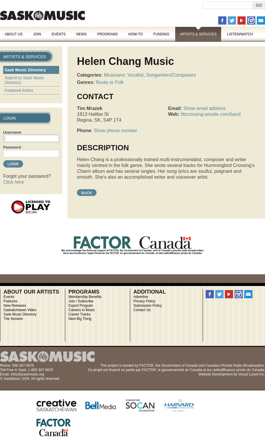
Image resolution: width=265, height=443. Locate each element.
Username (12, 132)
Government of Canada (179, 365)
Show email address (204, 108)
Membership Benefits (84, 297)
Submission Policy (147, 306)
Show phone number (115, 130)
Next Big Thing (80, 319)
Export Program (80, 306)
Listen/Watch (240, 34)
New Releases (15, 306)
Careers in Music (81, 310)
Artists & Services (198, 34)
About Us (14, 34)
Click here (13, 182)
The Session (13, 319)
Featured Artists (19, 90)
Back (86, 193)
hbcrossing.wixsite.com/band (211, 114)
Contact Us (142, 310)
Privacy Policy (144, 301)
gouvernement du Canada (182, 370)
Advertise (140, 297)
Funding (161, 34)
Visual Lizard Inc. (251, 374)
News (81, 34)
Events (58, 34)
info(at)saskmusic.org (27, 374)
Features (10, 301)
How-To (135, 34)
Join (37, 34)
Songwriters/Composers (171, 75)
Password (12, 147)
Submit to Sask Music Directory (24, 80)
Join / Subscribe (80, 301)
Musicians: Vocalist (124, 75)
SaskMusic (42, 15)
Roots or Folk (110, 82)
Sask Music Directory (25, 70)
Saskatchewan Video (20, 310)
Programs (107, 34)
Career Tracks (79, 314)
